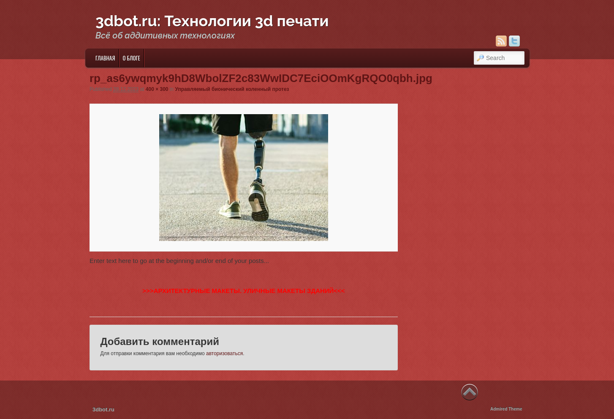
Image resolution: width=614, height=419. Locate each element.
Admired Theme (506, 409)
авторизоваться (224, 353)
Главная (105, 58)
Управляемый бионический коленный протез (232, 89)
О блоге (131, 58)
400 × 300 (157, 89)
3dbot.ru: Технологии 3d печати (212, 21)
